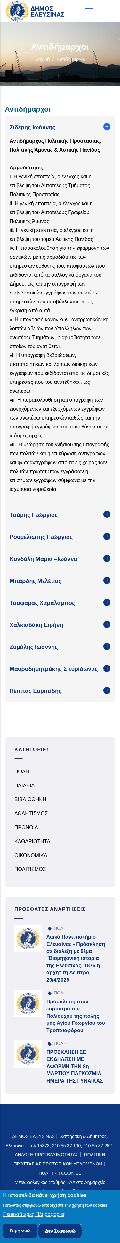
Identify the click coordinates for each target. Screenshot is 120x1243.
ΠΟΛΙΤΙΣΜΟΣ (30, 869)
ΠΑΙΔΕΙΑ (24, 785)
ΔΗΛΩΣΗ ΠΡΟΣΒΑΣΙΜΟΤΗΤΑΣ (46, 1154)
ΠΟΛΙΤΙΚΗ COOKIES (60, 1173)
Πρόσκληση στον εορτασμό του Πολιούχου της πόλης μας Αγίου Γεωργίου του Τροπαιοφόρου (75, 1016)
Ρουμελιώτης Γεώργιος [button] (41, 537)
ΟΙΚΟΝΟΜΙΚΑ (30, 855)
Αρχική (42, 59)
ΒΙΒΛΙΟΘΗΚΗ (30, 799)
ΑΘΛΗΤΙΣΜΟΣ (31, 813)
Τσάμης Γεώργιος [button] (34, 515)
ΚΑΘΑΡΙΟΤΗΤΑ (32, 841)
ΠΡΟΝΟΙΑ (26, 827)
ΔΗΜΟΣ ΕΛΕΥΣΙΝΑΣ (33, 1136)
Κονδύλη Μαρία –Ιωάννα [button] (43, 559)
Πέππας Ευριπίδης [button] (35, 691)
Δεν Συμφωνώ (60, 1231)
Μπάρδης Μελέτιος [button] (35, 581)
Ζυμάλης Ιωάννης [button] (34, 647)
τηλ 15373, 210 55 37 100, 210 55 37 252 (71, 1145)
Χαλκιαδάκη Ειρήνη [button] (36, 625)
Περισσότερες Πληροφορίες (34, 1215)
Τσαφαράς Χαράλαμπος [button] (42, 603)
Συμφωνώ (20, 1231)
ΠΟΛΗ (21, 771)
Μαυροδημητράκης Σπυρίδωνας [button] (54, 669)
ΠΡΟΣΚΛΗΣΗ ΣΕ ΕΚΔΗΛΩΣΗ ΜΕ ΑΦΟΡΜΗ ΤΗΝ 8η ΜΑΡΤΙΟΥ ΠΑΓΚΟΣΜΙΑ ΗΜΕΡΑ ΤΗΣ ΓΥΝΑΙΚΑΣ (74, 1066)
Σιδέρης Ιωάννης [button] (32, 127)
